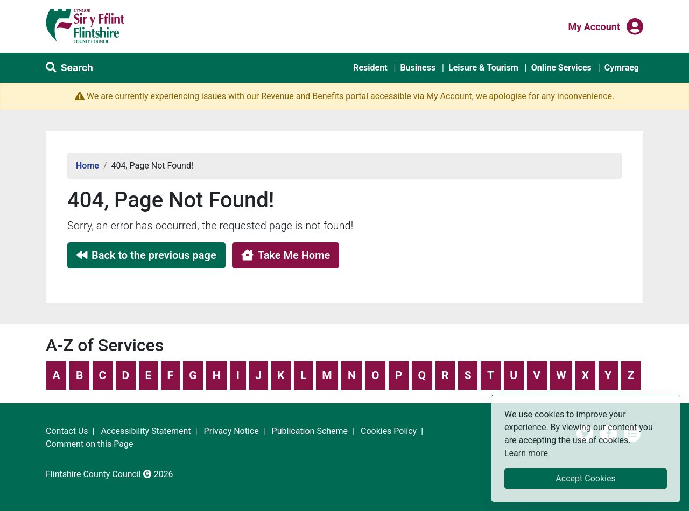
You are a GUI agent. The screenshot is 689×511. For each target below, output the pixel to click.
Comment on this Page (89, 444)
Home (87, 165)
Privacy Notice (231, 431)
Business (417, 67)
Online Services (561, 67)
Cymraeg (621, 67)
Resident (370, 67)
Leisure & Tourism (483, 67)
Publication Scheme (310, 431)
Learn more (526, 452)
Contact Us (67, 431)
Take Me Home (286, 255)
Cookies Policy (389, 431)
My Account (594, 25)
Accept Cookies (585, 478)
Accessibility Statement (146, 431)
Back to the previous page (146, 255)
